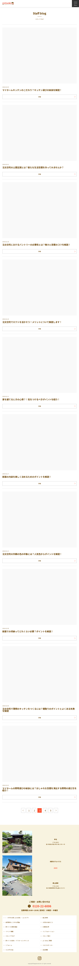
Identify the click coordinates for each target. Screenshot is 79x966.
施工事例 (45, 918)
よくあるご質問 (47, 941)
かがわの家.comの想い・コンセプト (18, 918)
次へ (56, 810)
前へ (23, 810)
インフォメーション (48, 931)
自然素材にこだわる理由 (13, 922)
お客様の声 (46, 927)
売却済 (55, 868)
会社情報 (45, 950)
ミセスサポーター (48, 945)
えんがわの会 (9, 950)
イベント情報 (9, 931)
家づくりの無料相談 (11, 927)
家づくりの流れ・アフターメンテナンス (17, 941)
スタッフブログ (10, 936)
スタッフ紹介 (46, 936)
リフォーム (9, 945)
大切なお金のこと (48, 922)
